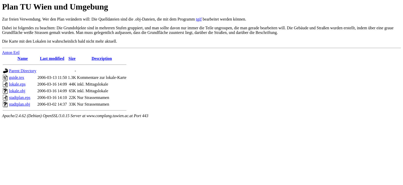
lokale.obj (17, 91)
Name (22, 58)
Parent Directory (22, 71)
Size (72, 58)
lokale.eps (17, 84)
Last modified (52, 58)
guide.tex (16, 77)
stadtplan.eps (19, 97)
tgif (199, 19)
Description (101, 58)
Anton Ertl (11, 52)
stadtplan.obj (19, 104)
